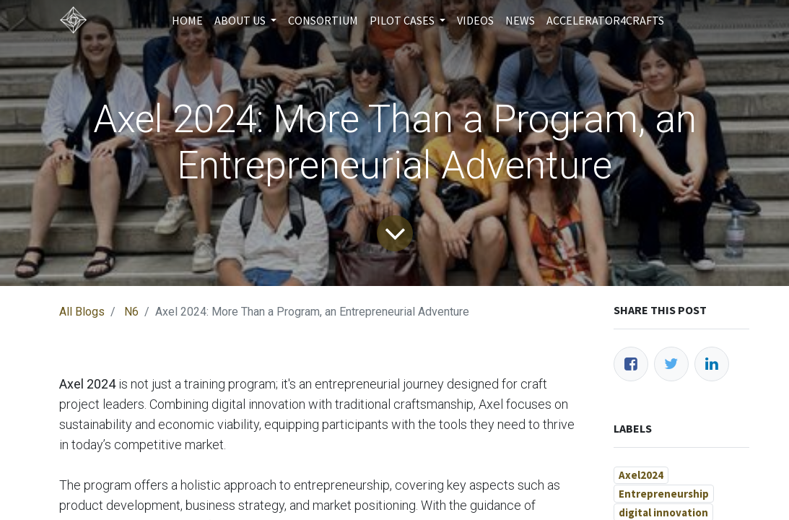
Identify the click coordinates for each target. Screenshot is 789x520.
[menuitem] (187, 20)
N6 (131, 311)
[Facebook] (631, 364)
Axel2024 (641, 475)
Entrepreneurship (664, 493)
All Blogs (82, 311)
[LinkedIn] (711, 364)
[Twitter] (671, 364)
